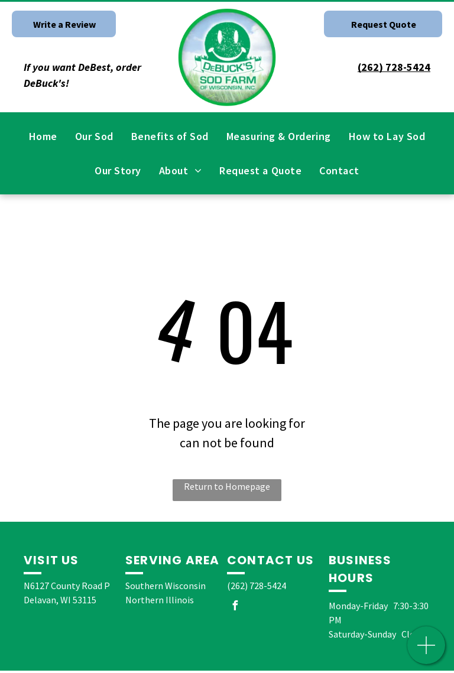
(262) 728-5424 (256, 585)
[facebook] (234, 607)
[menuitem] (43, 136)
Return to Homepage (227, 486)
